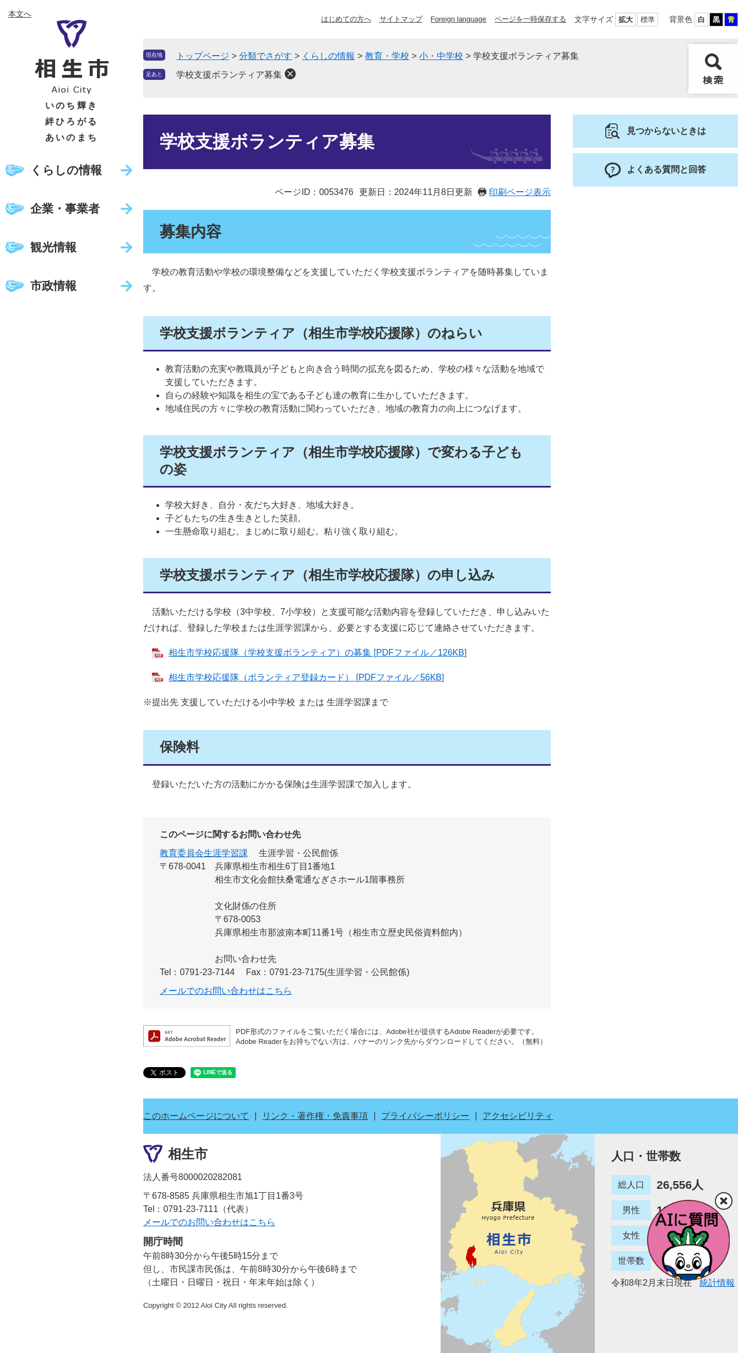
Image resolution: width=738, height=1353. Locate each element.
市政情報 (53, 285)
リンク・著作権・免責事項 (315, 1116)
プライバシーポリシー (425, 1116)
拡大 (625, 19)
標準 (648, 19)
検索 (713, 69)
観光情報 (53, 247)
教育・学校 (387, 56)
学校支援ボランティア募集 (229, 74)
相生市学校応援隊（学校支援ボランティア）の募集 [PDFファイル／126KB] (317, 652)
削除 (290, 73)
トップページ (202, 56)
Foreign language (458, 19)
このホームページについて (196, 1116)
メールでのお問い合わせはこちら (226, 990)
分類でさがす (265, 56)
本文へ (19, 13)
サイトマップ (400, 19)
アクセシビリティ (517, 1116)
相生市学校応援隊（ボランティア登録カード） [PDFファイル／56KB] (306, 677)
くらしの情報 (66, 170)
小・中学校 (441, 56)
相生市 (188, 1153)
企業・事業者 (65, 208)
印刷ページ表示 (520, 192)
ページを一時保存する (530, 19)
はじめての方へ (346, 19)
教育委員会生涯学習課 (204, 853)
